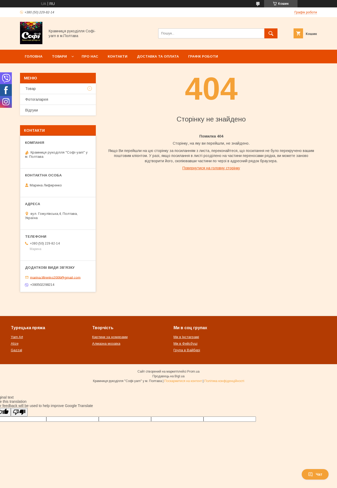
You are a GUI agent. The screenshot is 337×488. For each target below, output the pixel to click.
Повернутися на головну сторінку (211, 168)
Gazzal (16, 350)
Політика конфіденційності (224, 381)
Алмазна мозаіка (106, 343)
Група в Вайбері (187, 350)
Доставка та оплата (158, 56)
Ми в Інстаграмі (186, 337)
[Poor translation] (19, 412)
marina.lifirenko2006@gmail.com (55, 277)
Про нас (90, 56)
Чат (315, 474)
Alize (14, 343)
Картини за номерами (110, 337)
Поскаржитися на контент (183, 381)
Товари (59, 56)
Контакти (117, 56)
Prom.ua (193, 371)
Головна (33, 56)
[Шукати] (270, 33)
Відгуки (31, 110)
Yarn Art (17, 337)
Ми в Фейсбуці (185, 343)
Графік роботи (203, 56)
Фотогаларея (36, 99)
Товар (30, 89)
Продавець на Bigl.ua (168, 376)
